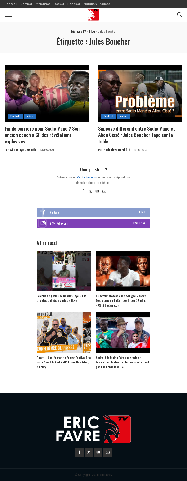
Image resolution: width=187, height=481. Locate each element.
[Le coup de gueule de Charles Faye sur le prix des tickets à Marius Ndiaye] (64, 271)
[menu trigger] (11, 15)
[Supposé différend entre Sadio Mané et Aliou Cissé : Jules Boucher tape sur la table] (140, 93)
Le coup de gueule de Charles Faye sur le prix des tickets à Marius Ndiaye (61, 298)
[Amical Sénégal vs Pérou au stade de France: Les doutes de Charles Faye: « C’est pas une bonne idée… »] (123, 332)
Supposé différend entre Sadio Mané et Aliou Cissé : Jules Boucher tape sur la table (138, 134)
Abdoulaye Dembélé (23, 149)
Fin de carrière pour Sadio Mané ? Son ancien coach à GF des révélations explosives (44, 134)
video (30, 116)
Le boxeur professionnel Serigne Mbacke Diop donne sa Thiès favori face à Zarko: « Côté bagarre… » (121, 300)
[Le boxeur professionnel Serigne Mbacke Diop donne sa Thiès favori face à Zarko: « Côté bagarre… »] (123, 271)
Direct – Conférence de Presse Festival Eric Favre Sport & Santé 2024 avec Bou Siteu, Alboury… (64, 362)
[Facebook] (83, 191)
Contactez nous (87, 177)
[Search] (179, 15)
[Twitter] (90, 191)
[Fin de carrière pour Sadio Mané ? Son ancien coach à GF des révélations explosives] (47, 93)
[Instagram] (97, 191)
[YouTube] (104, 191)
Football (15, 116)
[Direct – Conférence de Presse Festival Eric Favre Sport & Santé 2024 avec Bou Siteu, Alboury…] (64, 332)
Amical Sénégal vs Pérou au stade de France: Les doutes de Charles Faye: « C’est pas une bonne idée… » (122, 362)
